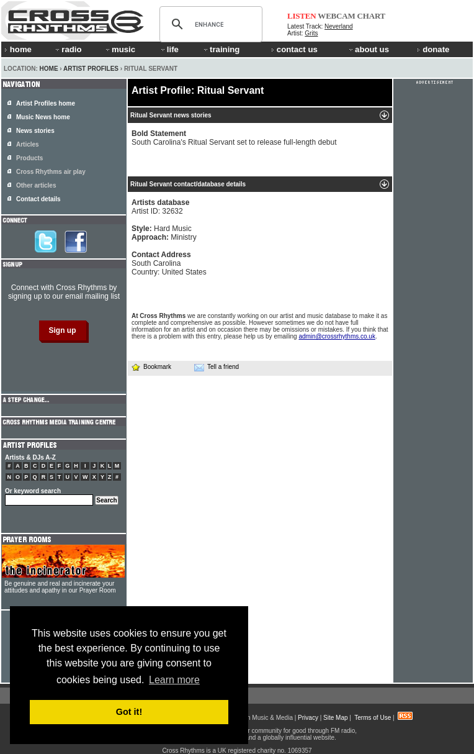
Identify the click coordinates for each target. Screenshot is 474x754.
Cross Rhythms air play (51, 171)
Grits (311, 33)
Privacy (308, 717)
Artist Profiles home (45, 103)
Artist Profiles (90, 68)
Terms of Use (372, 717)
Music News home (43, 117)
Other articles (36, 185)
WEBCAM (336, 15)
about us (368, 49)
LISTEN (301, 15)
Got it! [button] (129, 712)
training (220, 49)
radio (67, 49)
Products (29, 158)
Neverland (338, 26)
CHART (371, 15)
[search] (209, 24)
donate (433, 49)
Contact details (38, 199)
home (18, 49)
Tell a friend (216, 367)
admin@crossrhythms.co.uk (336, 336)
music (119, 49)
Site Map (335, 717)
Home (49, 68)
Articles (27, 144)
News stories (35, 130)
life (169, 49)
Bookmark (151, 367)
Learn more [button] (174, 680)
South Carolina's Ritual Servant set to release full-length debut (234, 138)
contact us (294, 49)
